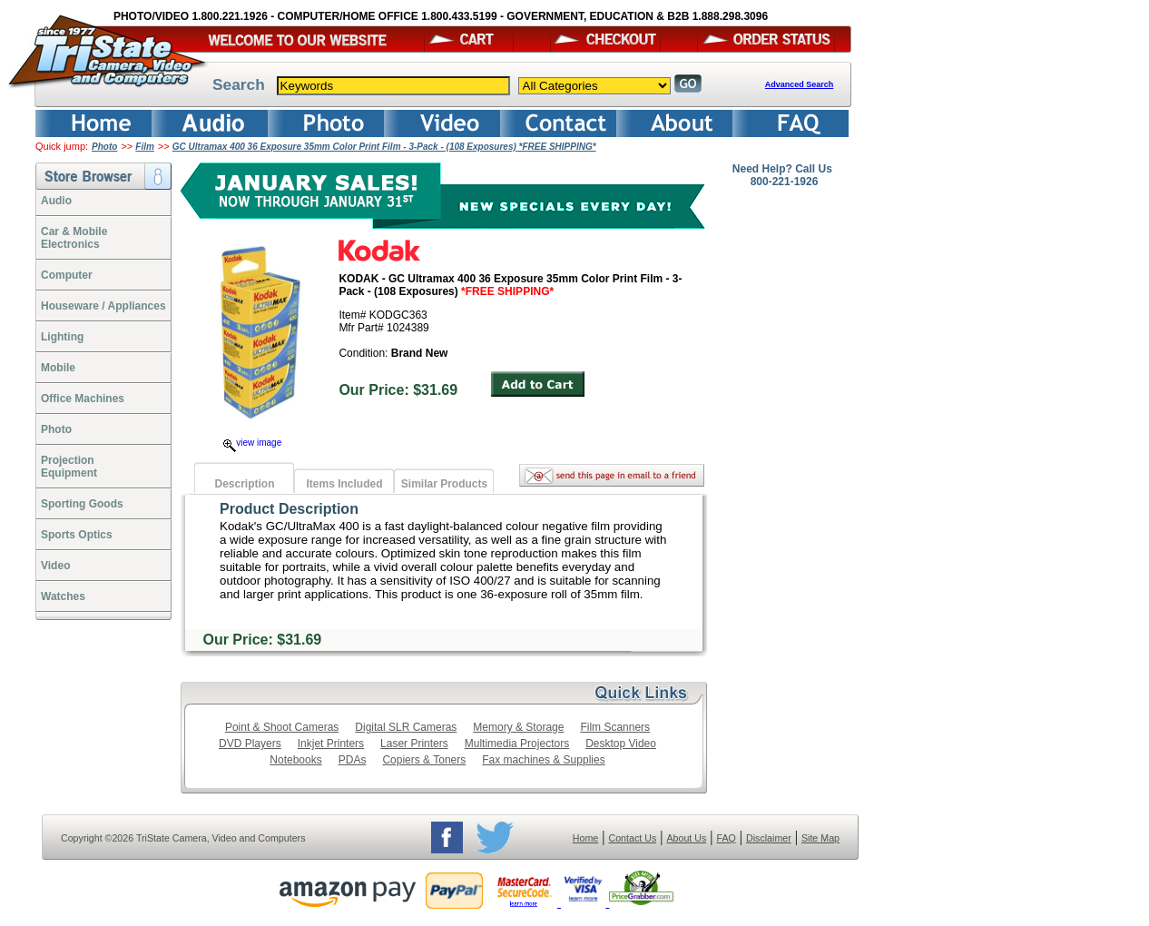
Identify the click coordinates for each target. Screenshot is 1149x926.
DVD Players (250, 743)
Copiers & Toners (424, 760)
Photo (104, 147)
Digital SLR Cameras (406, 727)
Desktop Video (620, 743)
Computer (67, 275)
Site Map (820, 837)
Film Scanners (615, 727)
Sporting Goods (82, 503)
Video (55, 565)
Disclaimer (768, 837)
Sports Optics (77, 534)
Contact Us (633, 837)
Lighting (62, 336)
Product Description (289, 509)
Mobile (58, 367)
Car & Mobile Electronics (74, 238)
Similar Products (444, 484)
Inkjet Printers (331, 743)
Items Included (344, 484)
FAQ (725, 837)
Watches (63, 596)
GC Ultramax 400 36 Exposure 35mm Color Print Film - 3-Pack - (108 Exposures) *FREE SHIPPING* (384, 147)
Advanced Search (799, 84)
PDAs (353, 760)
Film (144, 147)
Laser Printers (414, 743)
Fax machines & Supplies (543, 760)
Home (585, 837)
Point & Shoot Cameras (282, 727)
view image (252, 443)
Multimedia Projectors (517, 743)
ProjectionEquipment (69, 466)
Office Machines (82, 398)
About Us (686, 837)
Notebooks (295, 760)
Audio (56, 200)
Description (244, 484)
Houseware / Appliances (103, 306)
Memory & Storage (518, 727)
